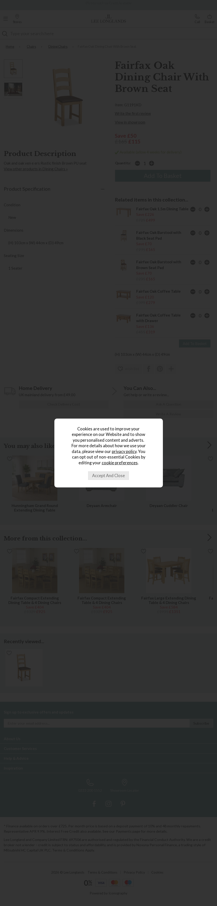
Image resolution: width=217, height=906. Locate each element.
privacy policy (124, 451)
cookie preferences (120, 462)
